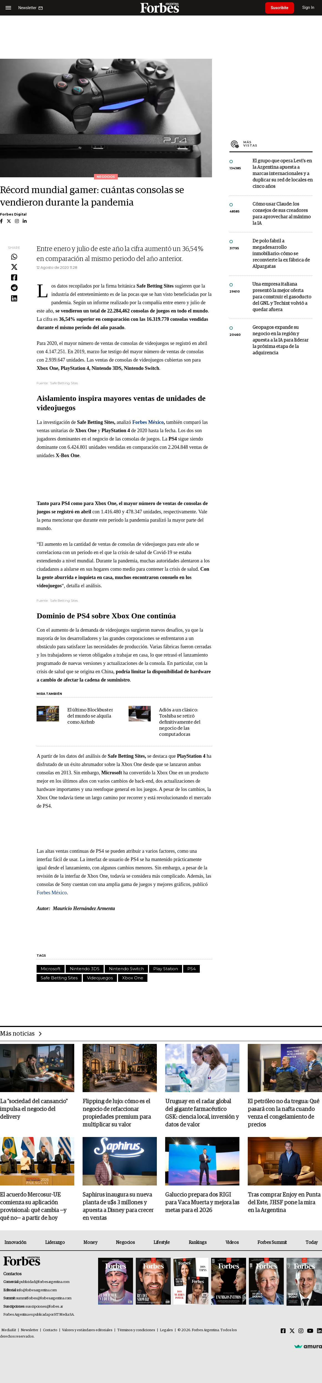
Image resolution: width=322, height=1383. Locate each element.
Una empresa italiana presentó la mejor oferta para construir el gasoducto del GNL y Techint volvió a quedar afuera (281, 297)
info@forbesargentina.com (37, 1290)
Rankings (198, 1242)
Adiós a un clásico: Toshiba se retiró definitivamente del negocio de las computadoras (179, 722)
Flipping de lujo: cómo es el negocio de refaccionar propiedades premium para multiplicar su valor (117, 1113)
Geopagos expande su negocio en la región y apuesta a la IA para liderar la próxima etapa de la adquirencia (280, 340)
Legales (166, 1330)
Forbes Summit (272, 1242)
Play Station (165, 968)
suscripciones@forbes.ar (44, 1306)
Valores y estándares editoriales (87, 1330)
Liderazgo (55, 1242)
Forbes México (52, 892)
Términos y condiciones (136, 1330)
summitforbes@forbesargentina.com (43, 1298)
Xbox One (132, 977)
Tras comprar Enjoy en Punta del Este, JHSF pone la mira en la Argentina (284, 1202)
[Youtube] (310, 1331)
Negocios (125, 1242)
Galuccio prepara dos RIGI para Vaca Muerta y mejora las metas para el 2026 (202, 1202)
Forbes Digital (13, 214)
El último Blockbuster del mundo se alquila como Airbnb (90, 716)
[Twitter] (292, 1331)
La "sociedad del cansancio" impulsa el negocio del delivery (34, 1109)
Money (90, 1242)
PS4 (191, 968)
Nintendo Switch (126, 968)
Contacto (50, 1330)
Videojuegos (100, 977)
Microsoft (50, 968)
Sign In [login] (308, 7)
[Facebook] (283, 1331)
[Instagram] (300, 1331)
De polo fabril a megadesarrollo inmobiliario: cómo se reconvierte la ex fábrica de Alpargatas (281, 254)
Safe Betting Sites (59, 977)
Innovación (15, 1242)
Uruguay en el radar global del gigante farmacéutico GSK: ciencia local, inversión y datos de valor (202, 1113)
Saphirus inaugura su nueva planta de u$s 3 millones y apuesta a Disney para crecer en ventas (118, 1206)
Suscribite (279, 8)
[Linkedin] (319, 1331)
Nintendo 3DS (84, 968)
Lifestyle (162, 1242)
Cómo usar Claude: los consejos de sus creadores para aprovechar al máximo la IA (281, 214)
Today (312, 1242)
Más (278, 143)
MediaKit (8, 1330)
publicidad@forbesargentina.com (44, 1282)
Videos (232, 1242)
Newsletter (29, 1330)
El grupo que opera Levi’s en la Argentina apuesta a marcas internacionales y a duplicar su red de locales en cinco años (282, 174)
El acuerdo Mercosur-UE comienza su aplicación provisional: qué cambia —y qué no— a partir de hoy (33, 1206)
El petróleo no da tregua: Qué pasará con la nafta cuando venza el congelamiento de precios (283, 1113)
